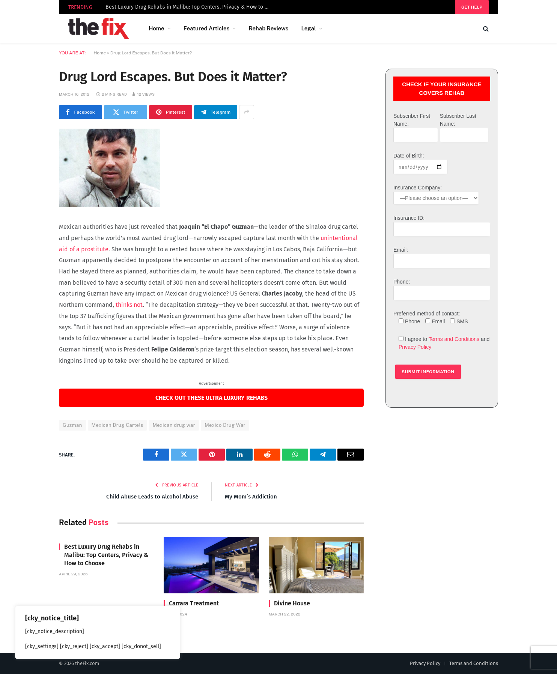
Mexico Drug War (225, 425)
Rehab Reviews (268, 28)
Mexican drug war (173, 425)
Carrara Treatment (194, 603)
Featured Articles (207, 28)
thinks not (128, 304)
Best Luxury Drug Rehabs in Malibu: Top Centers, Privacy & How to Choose (189, 7)
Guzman (72, 425)
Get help (471, 7)
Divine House (292, 603)
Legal (308, 28)
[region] (97, 632)
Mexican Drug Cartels (117, 425)
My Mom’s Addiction (251, 496)
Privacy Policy (415, 347)
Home (156, 28)
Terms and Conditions (454, 339)
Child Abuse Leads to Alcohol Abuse (152, 496)
